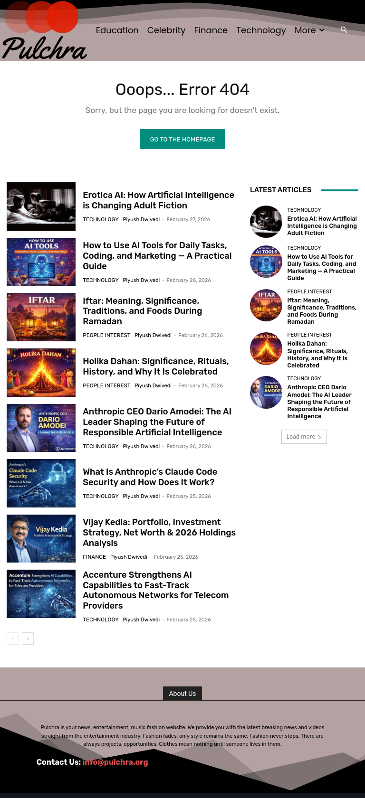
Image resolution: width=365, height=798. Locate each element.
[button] (344, 30)
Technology (99, 220)
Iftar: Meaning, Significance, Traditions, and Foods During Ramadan (158, 312)
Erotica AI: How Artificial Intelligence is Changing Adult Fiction (157, 202)
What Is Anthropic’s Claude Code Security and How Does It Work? (145, 478)
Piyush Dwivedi (138, 220)
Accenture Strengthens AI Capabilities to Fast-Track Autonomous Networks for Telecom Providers (157, 589)
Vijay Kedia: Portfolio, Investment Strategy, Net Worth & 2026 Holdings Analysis (154, 534)
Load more (304, 421)
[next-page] (28, 638)
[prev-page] (13, 638)
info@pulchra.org (115, 761)
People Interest (105, 331)
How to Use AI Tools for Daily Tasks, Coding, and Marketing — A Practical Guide (152, 257)
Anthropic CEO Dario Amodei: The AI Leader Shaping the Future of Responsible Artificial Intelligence (152, 423)
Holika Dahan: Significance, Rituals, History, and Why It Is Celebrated (151, 368)
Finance (94, 557)
